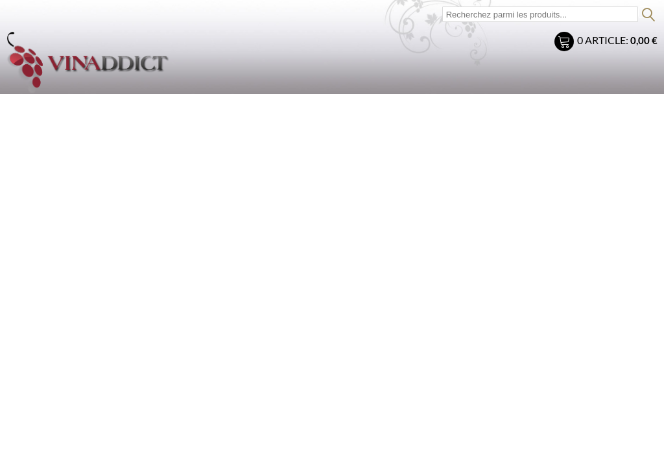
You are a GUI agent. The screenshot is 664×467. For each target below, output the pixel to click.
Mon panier (565, 43)
